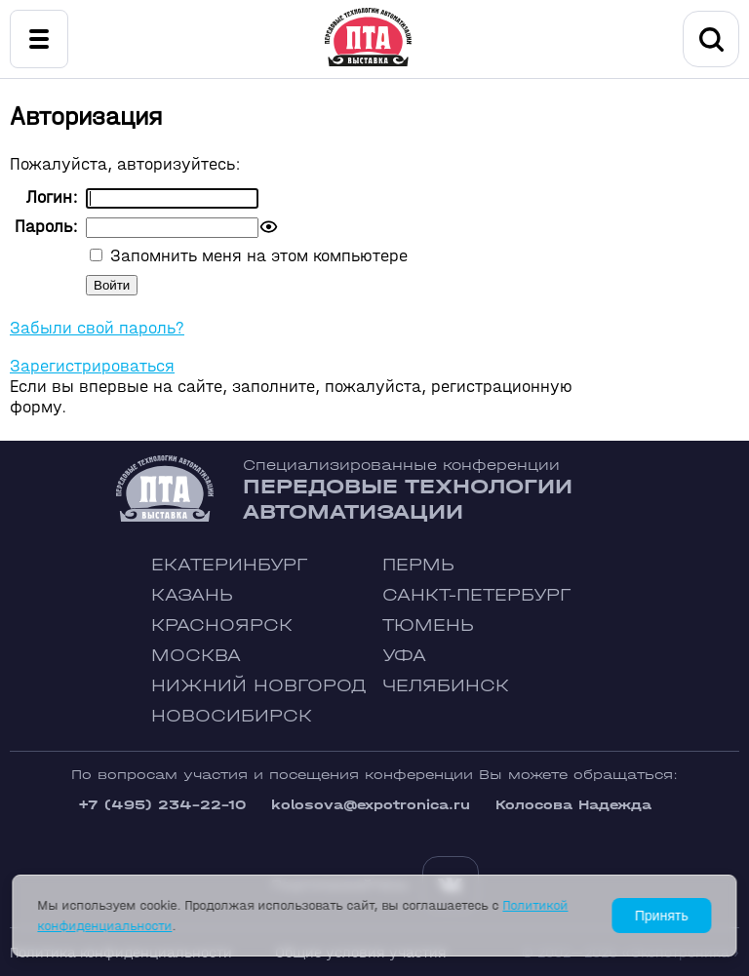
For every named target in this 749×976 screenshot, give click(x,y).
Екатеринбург (229, 565)
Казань (192, 595)
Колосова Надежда (573, 805)
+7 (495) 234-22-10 (162, 805)
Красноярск (222, 625)
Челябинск (445, 686)
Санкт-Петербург (476, 595)
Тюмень (428, 625)
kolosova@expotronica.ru (370, 805)
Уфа (404, 655)
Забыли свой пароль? (97, 328)
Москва (196, 655)
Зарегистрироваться (92, 366)
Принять (662, 915)
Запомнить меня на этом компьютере (256, 256)
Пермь (418, 565)
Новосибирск (231, 716)
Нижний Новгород (259, 686)
